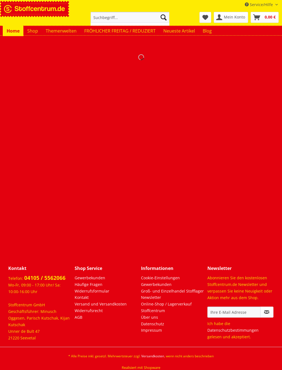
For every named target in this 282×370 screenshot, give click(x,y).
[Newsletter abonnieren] (266, 312)
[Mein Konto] (231, 17)
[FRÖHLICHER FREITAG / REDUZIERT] (119, 31)
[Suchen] (163, 17)
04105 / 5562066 (45, 277)
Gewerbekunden (90, 277)
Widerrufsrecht (89, 310)
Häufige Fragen (88, 284)
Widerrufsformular (92, 291)
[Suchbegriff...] (130, 17)
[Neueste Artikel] (179, 31)
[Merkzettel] (205, 17)
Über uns (149, 317)
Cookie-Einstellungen (160, 277)
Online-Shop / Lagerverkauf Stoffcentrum (166, 307)
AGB (78, 317)
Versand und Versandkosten (101, 304)
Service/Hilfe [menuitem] (259, 4)
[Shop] (32, 31)
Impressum (151, 330)
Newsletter (151, 297)
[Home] (13, 31)
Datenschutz (152, 323)
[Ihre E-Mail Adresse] (234, 312)
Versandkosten (152, 356)
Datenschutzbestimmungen (233, 330)
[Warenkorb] (265, 17)
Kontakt (82, 297)
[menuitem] (130, 20)
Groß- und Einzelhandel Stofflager (172, 291)
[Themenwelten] (61, 31)
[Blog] (207, 31)
